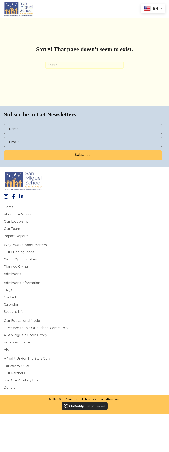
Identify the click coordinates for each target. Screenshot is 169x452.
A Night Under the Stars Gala (27, 358)
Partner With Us (16, 365)
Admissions (12, 273)
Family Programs (17, 342)
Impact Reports (16, 236)
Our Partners (14, 373)
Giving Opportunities (20, 259)
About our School (18, 214)
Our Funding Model (19, 252)
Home (8, 207)
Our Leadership (16, 221)
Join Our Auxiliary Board (23, 380)
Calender (11, 304)
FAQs (8, 290)
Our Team (12, 228)
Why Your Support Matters (25, 245)
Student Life (13, 311)
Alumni (9, 349)
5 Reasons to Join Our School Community (36, 328)
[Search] (84, 65)
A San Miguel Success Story (25, 335)
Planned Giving (16, 266)
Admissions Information (22, 282)
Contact (10, 297)
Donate (10, 387)
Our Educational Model (22, 320)
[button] (83, 155)
